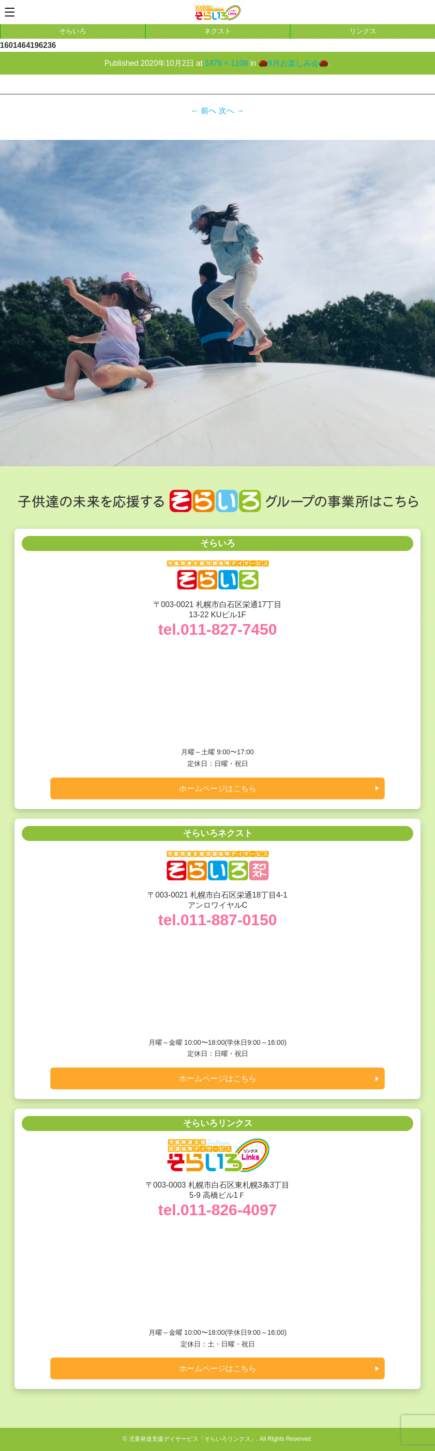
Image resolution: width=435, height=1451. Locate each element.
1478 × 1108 (226, 63)
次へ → (231, 111)
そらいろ (72, 31)
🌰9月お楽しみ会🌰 (293, 63)
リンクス (362, 31)
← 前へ (203, 111)
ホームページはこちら (217, 788)
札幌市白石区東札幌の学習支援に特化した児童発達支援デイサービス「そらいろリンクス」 (218, 13)
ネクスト (217, 31)
